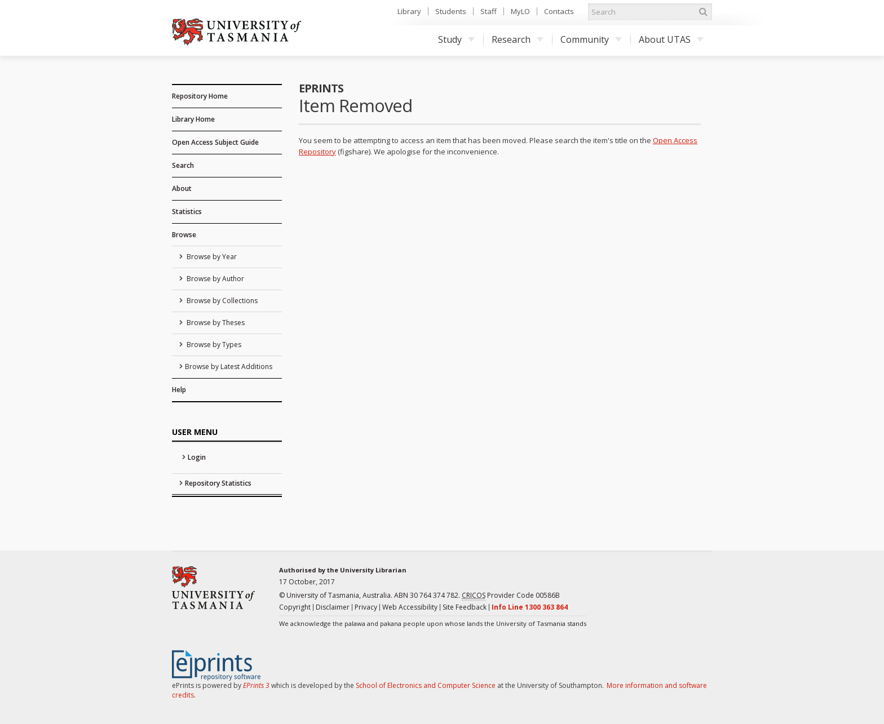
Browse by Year (211, 256)
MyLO (520, 11)
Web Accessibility (409, 607)
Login (197, 457)
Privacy (366, 607)
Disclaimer (333, 607)
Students (450, 11)
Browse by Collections (221, 300)
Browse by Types (213, 344)
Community (591, 39)
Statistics (187, 211)
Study (456, 39)
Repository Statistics (218, 483)
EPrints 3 (256, 685)
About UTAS (671, 39)
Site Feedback (465, 607)
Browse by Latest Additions (228, 366)
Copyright (295, 607)
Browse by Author (214, 278)
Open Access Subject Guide (215, 142)
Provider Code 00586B (511, 595)
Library (409, 11)
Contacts (559, 11)
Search (183, 165)
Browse (184, 234)
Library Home (193, 119)
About (182, 188)
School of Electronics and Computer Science (426, 685)
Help (179, 389)
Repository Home (200, 96)
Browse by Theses (215, 322)
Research (517, 39)
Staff (488, 11)
